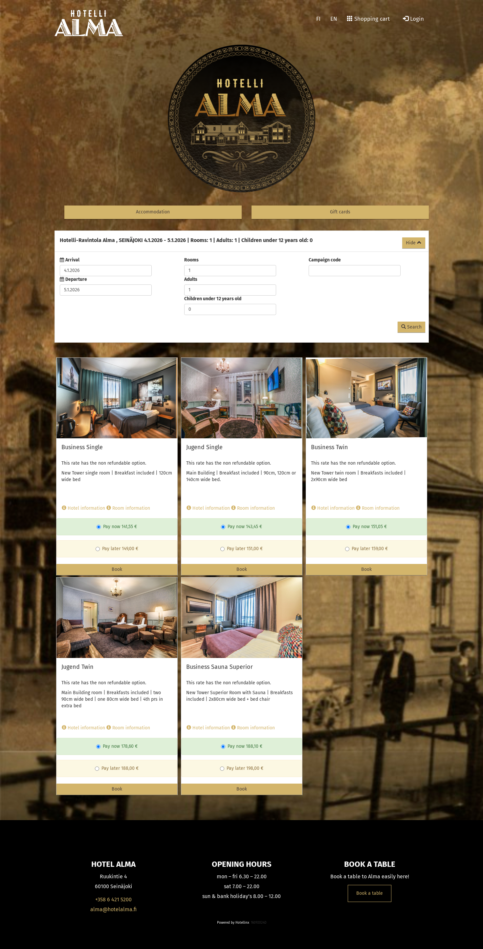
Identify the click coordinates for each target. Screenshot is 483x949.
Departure (76, 279)
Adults (190, 279)
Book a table (369, 893)
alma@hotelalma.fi (113, 909)
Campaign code (325, 260)
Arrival (72, 260)
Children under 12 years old (212, 299)
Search (411, 327)
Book (117, 569)
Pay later (108, 548)
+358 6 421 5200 (113, 899)
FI (318, 18)
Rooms (191, 260)
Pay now (108, 526)
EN (333, 18)
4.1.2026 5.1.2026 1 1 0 (186, 240)
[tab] (241, 241)
